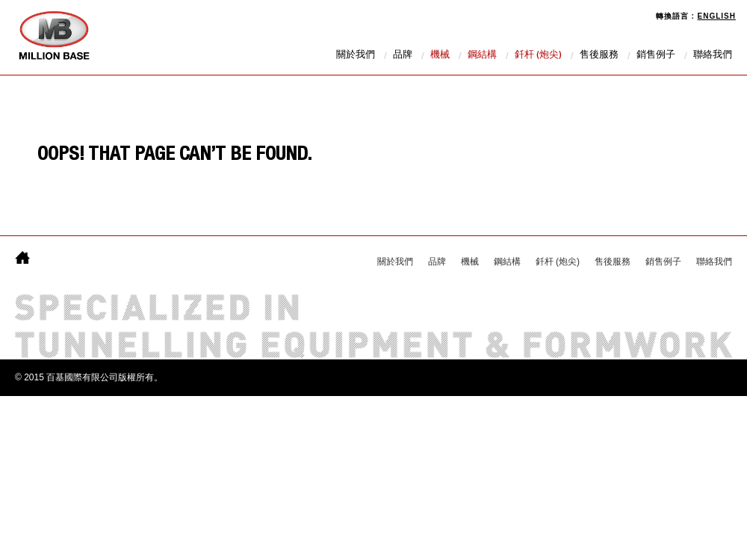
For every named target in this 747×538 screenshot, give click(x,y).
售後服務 (599, 56)
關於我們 (355, 56)
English (717, 16)
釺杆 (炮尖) (538, 56)
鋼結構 (482, 56)
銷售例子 (655, 56)
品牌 (402, 56)
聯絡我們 (712, 56)
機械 (440, 56)
